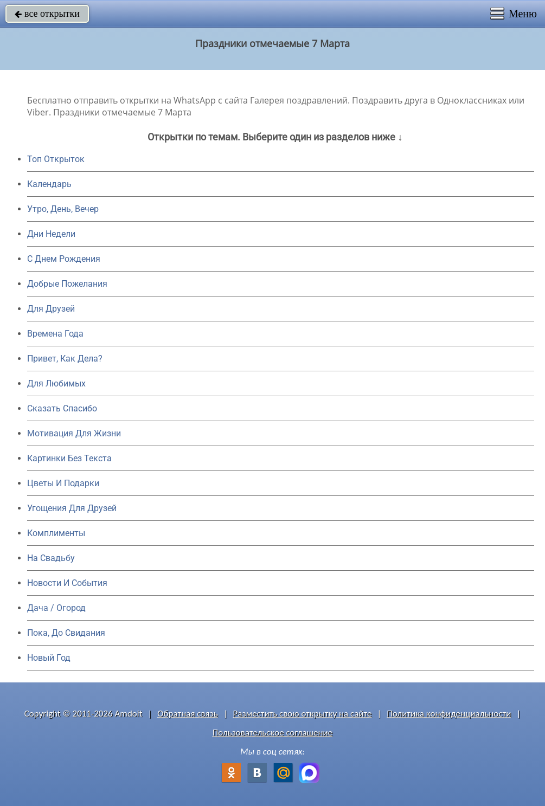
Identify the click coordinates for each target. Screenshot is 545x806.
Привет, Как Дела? (64, 358)
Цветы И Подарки (63, 483)
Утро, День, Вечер (63, 209)
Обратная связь (187, 713)
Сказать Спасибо (62, 408)
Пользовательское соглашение (272, 732)
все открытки (47, 13)
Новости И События (67, 583)
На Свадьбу (51, 558)
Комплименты (56, 533)
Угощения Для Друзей (72, 508)
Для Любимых (56, 383)
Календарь (49, 184)
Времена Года (55, 333)
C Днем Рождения (63, 259)
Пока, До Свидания (66, 633)
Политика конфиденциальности (449, 713)
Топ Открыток (56, 159)
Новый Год (48, 658)
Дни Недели (51, 234)
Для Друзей (51, 309)
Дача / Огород (56, 608)
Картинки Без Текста (69, 458)
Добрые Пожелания (67, 284)
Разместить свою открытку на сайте (302, 713)
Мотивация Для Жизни (74, 433)
